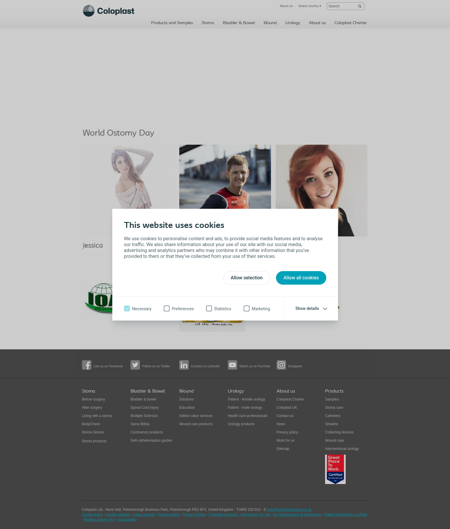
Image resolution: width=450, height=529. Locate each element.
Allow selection (247, 278)
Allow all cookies (301, 278)
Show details (307, 308)
